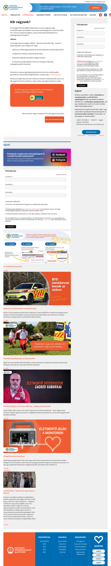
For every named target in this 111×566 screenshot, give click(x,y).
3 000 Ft (79, 120)
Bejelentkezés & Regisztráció (94, 2)
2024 (44, 544)
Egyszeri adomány (83, 122)
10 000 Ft (94, 120)
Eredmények (80, 135)
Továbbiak (6, 470)
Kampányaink (91, 135)
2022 (44, 549)
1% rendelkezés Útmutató (12, 266)
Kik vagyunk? (80, 541)
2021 (44, 552)
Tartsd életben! (60, 15)
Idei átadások (44, 541)
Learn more (47, 219)
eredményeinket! (55, 75)
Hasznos (62, 537)
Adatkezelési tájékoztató (12, 201)
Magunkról (80, 537)
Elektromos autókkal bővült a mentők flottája (19, 308)
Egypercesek (28, 15)
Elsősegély (62, 549)
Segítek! (95, 8)
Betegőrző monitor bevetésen (14, 456)
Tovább (5, 271)
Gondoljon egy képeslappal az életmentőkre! (19, 358)
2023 (44, 547)
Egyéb (101, 120)
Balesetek (62, 544)
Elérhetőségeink (80, 547)
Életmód (62, 552)
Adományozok (91, 132)
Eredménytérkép (44, 15)
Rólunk (93, 15)
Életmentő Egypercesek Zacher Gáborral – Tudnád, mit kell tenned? (27, 406)
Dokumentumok (80, 549)
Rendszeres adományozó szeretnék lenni (90, 124)
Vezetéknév (9, 184)
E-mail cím (9, 177)
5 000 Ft (86, 120)
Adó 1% (4, 15)
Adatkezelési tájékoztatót (31, 209)
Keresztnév (9, 192)
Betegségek (62, 547)
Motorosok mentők (78, 15)
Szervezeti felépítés (80, 544)
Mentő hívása (62, 541)
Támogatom (15, 15)
